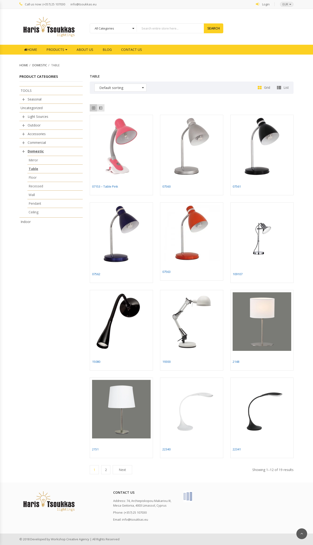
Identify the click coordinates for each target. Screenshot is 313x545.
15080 (96, 362)
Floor (33, 177)
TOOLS (26, 90)
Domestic (39, 65)
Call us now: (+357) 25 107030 (42, 4)
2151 (95, 449)
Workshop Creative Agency (70, 539)
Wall (32, 195)
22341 (237, 449)
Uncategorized (32, 108)
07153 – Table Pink (105, 186)
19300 (166, 362)
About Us (85, 49)
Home (30, 49)
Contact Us (131, 49)
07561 (237, 186)
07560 (166, 186)
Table (33, 169)
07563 (166, 272)
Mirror (33, 160)
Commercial (37, 142)
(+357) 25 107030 (135, 512)
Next (122, 469)
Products (55, 49)
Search (213, 28)
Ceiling (33, 212)
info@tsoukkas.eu (84, 4)
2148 (236, 362)
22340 (166, 449)
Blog (107, 49)
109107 (237, 274)
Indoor (26, 221)
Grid (267, 87)
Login (263, 4)
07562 (96, 274)
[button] (284, 4)
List (286, 87)
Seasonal (34, 99)
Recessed (36, 186)
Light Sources (38, 116)
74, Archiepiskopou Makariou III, (149, 501)
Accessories (37, 134)
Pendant (35, 203)
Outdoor (34, 125)
